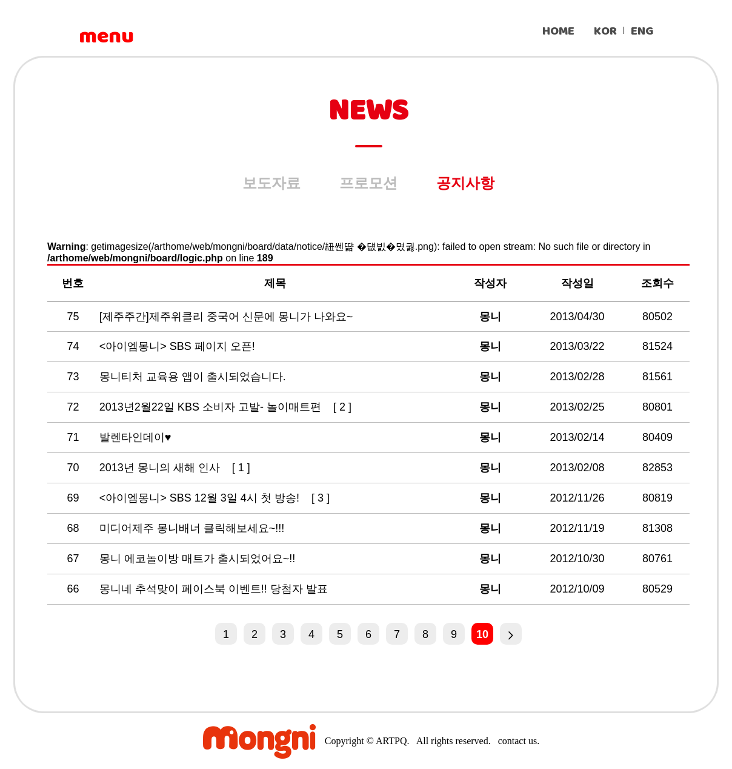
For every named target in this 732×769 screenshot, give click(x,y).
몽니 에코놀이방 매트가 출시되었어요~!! (199, 558)
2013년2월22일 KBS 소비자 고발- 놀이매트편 (211, 407)
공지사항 (465, 183)
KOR (605, 31)
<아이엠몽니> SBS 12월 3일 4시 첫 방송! (200, 498)
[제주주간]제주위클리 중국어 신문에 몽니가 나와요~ (227, 317)
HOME (558, 31)
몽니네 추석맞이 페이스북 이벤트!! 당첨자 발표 (215, 589)
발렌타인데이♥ (137, 437)
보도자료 (271, 183)
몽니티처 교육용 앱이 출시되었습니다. (194, 377)
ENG (642, 31)
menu (106, 36)
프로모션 (368, 183)
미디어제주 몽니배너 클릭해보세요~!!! (193, 528)
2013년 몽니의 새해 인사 (161, 468)
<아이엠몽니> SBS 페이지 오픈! (178, 346)
